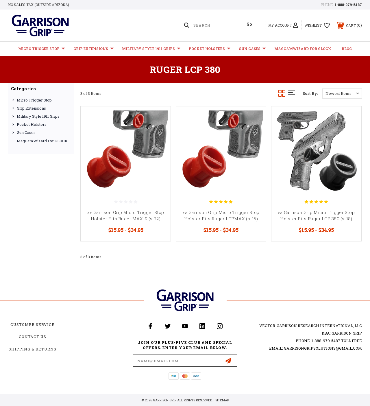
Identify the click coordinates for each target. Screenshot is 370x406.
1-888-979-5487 (348, 4)
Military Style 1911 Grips (151, 48)
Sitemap (222, 400)
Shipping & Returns (32, 349)
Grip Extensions (93, 48)
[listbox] (342, 93)
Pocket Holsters (209, 48)
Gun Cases (252, 48)
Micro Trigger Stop (41, 48)
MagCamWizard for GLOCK (302, 48)
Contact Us (32, 336)
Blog (347, 48)
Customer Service (32, 324)
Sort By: (310, 93)
